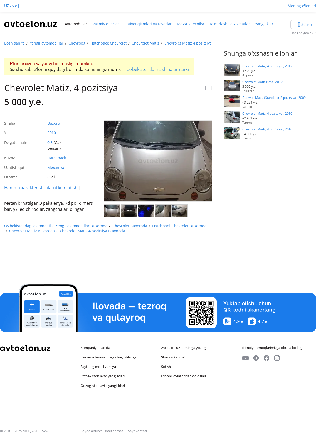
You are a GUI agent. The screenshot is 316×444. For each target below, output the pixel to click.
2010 (51, 132)
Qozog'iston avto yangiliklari (103, 385)
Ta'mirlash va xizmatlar (229, 23)
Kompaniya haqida (95, 347)
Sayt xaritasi (137, 430)
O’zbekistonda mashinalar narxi (157, 69)
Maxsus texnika (190, 23)
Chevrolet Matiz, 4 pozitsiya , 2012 (267, 66)
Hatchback (56, 157)
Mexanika (55, 167)
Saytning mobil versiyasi (99, 366)
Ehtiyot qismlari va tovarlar (148, 23)
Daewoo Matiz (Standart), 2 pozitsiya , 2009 (274, 97)
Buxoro (53, 123)
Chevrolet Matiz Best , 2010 (262, 82)
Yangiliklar (264, 23)
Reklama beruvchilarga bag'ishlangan (110, 357)
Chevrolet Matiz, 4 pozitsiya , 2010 (267, 113)
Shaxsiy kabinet (173, 357)
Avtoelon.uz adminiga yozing (183, 347)
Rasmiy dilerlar (105, 23)
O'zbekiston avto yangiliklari (103, 376)
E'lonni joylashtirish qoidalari (183, 376)
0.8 (50, 142)
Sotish (166, 366)
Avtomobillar (76, 23)
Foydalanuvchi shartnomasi (103, 430)
